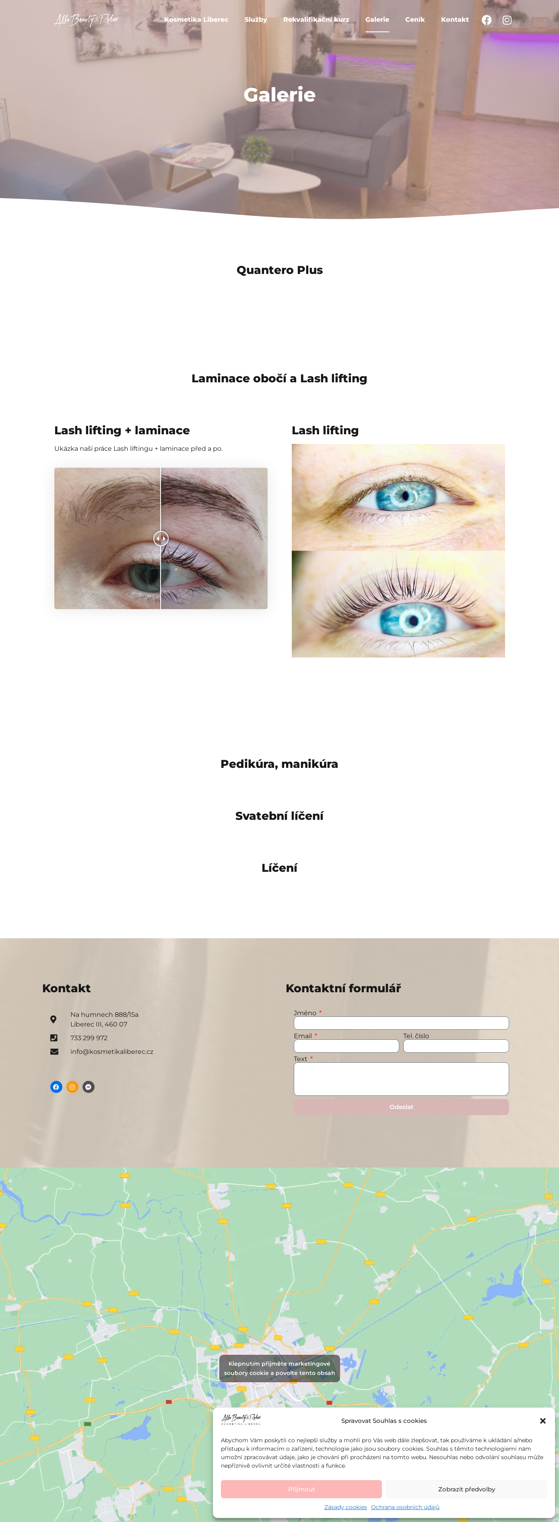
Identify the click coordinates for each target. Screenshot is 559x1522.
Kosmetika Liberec (196, 19)
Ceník (415, 19)
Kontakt (455, 19)
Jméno (306, 1013)
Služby (256, 19)
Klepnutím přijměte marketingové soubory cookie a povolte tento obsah (279, 1368)
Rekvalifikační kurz (316, 19)
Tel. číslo (416, 1036)
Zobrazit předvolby (466, 1489)
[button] (543, 1421)
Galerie (377, 19)
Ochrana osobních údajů (405, 1507)
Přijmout (301, 1489)
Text (301, 1059)
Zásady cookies (345, 1507)
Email (304, 1036)
